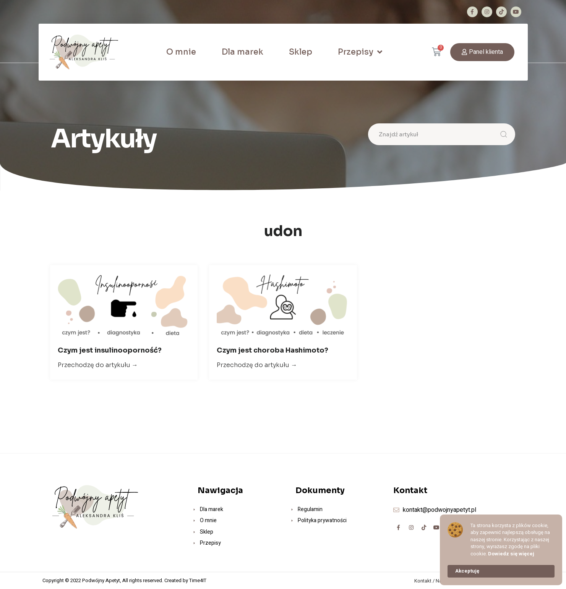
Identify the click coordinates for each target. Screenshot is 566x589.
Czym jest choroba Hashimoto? (272, 350)
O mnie (181, 52)
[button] (482, 52)
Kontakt (422, 580)
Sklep (300, 52)
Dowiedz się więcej (511, 553)
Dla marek (242, 52)
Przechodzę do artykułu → (98, 365)
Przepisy (360, 52)
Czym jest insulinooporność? (110, 350)
